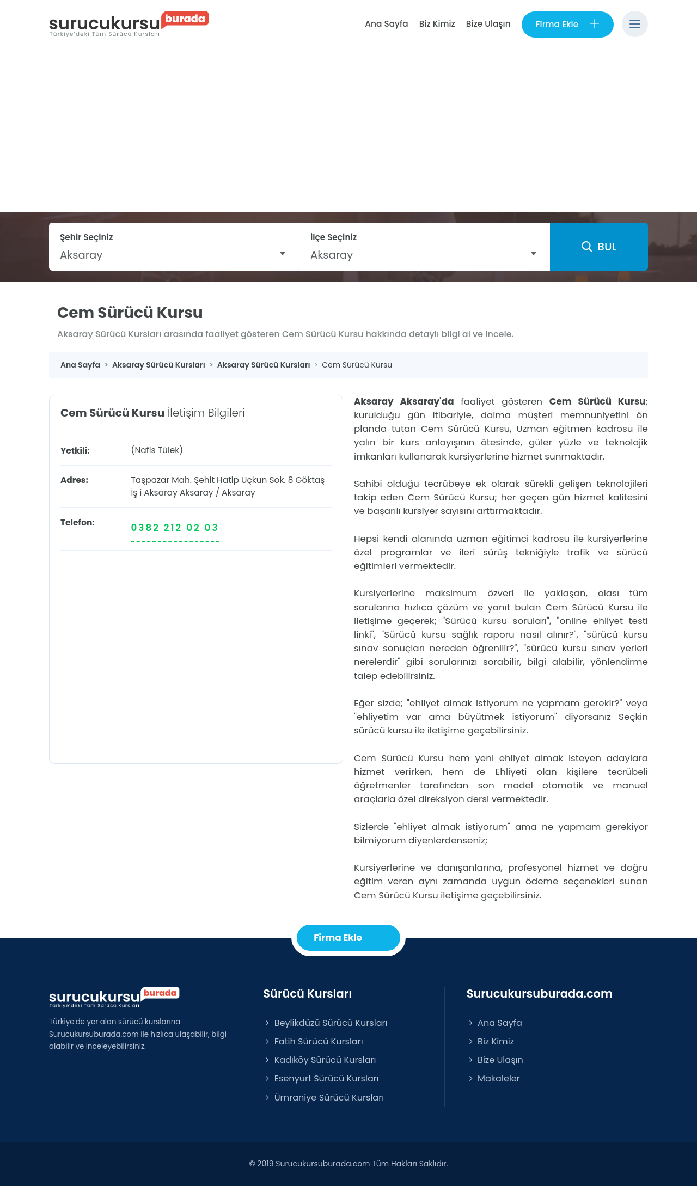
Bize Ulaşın (488, 23)
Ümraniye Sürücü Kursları (323, 1097)
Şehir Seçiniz (86, 237)
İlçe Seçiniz (333, 237)
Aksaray (196, 492)
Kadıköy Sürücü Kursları (319, 1060)
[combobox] (174, 254)
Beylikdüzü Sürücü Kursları (325, 1023)
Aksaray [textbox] (81, 254)
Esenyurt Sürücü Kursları (320, 1078)
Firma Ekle (568, 24)
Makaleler (493, 1078)
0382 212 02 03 (175, 527)
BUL (599, 246)
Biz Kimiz (437, 23)
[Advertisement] (348, 130)
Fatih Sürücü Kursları (313, 1041)
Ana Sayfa (386, 23)
